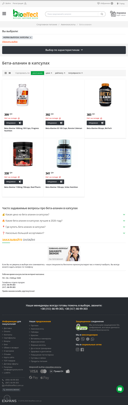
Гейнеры (35, 332)
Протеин (34, 325)
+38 (51, 308)
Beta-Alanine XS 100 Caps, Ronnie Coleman (64, 128)
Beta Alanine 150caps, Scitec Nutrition (62, 187)
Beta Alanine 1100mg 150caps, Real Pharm (22, 187)
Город (120, 3)
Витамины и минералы (41, 339)
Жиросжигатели (38, 342)
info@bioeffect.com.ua (12, 385)
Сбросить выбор (10, 41)
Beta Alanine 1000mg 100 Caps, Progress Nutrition (21, 129)
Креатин (34, 335)
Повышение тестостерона (42, 355)
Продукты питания (39, 361)
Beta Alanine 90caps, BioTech (99, 128)
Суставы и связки (38, 358)
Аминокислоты (37, 329)
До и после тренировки (41, 348)
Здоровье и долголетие (41, 351)
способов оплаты (53, 367)
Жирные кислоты (38, 345)
